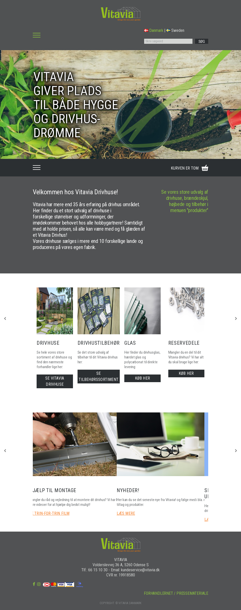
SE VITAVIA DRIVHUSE (54, 381)
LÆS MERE (126, 513)
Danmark (153, 30)
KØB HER (142, 378)
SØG (202, 41)
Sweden (175, 30)
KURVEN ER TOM (185, 168)
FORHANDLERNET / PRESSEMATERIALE (176, 593)
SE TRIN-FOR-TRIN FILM (49, 513)
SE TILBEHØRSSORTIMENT (98, 376)
